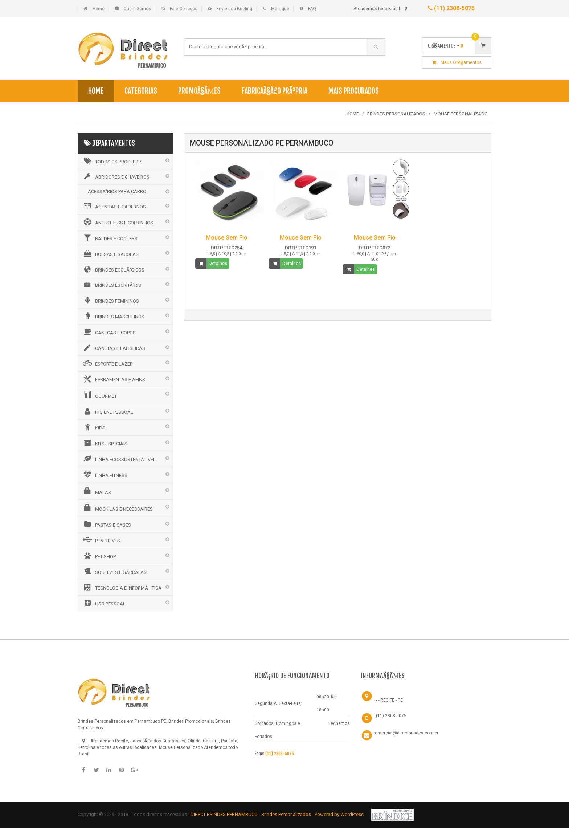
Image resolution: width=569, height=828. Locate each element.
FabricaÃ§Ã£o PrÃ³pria (274, 90)
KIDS (93, 427)
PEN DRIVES (101, 539)
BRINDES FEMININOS (110, 300)
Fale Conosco (183, 8)
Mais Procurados (353, 90)
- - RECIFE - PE (389, 700)
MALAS (96, 491)
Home (99, 8)
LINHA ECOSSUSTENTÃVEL (119, 458)
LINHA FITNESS (104, 474)
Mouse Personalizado (181, 747)
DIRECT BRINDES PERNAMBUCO (224, 814)
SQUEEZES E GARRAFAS (114, 571)
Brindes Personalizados (286, 814)
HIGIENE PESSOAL (107, 411)
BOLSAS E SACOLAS (110, 253)
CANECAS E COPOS (109, 331)
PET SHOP (99, 555)
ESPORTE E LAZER (107, 363)
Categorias (140, 90)
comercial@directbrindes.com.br (405, 732)
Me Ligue (280, 8)
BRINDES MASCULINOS (113, 315)
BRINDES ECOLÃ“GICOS (113, 269)
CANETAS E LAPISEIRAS (113, 347)
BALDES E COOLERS (110, 237)
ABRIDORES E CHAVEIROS (116, 176)
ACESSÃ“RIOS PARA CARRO (117, 191)
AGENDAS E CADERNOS (114, 206)
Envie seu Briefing (234, 8)
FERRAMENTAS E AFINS (113, 379)
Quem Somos (137, 8)
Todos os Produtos (112, 160)
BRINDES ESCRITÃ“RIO (112, 284)
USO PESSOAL (104, 603)
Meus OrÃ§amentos (457, 62)
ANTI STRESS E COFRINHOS (117, 221)
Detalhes (218, 263)
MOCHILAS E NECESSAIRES (117, 508)
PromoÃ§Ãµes (199, 90)
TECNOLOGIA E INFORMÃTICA (121, 587)
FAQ (312, 8)
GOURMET (99, 395)
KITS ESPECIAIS (104, 442)
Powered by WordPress (340, 814)
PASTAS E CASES (106, 524)
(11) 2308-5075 (451, 8)
